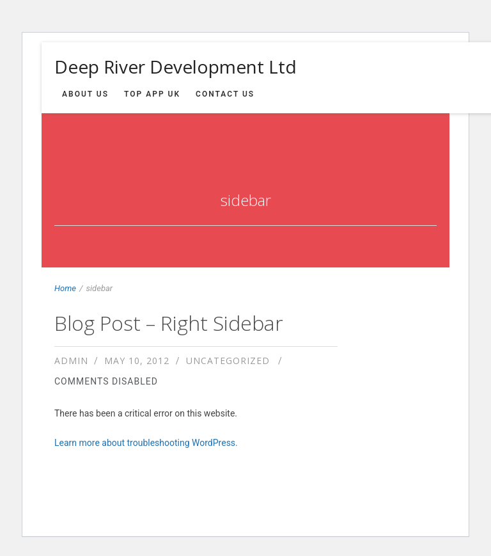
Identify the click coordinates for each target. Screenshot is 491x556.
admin (71, 360)
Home (65, 288)
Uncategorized (228, 360)
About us (85, 94)
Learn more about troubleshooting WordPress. (146, 443)
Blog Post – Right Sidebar (168, 323)
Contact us (225, 94)
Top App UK (152, 94)
